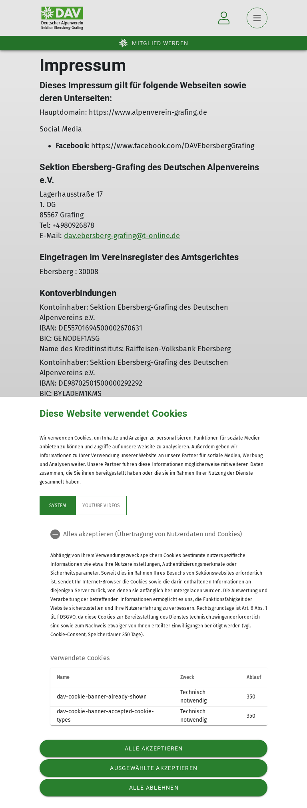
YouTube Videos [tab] (101, 505)
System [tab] (57, 505)
